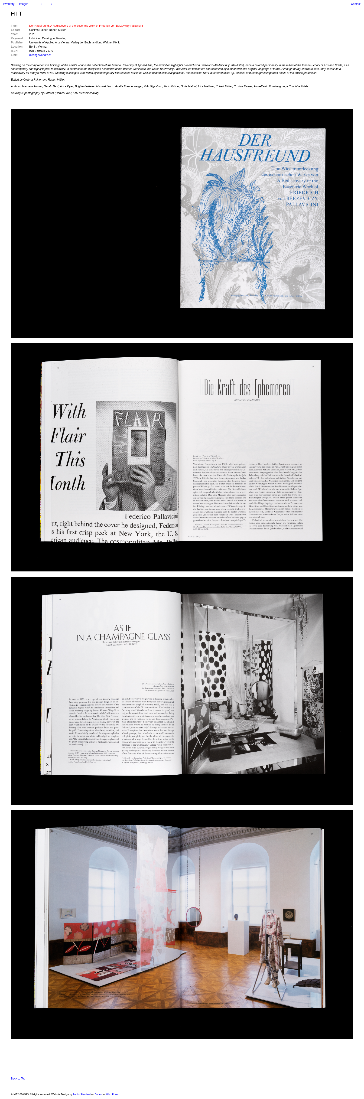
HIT (17, 13)
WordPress (112, 1094)
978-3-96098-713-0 (41, 50)
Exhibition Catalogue (42, 38)
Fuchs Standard (82, 1094)
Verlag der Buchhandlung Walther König (95, 42)
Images (23, 4)
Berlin (32, 46)
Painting (61, 38)
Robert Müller (57, 30)
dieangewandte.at (40, 55)
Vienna (42, 46)
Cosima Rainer (38, 30)
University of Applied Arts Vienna (49, 42)
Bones (98, 1094)
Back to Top (18, 1078)
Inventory (8, 4)
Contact (356, 4)
